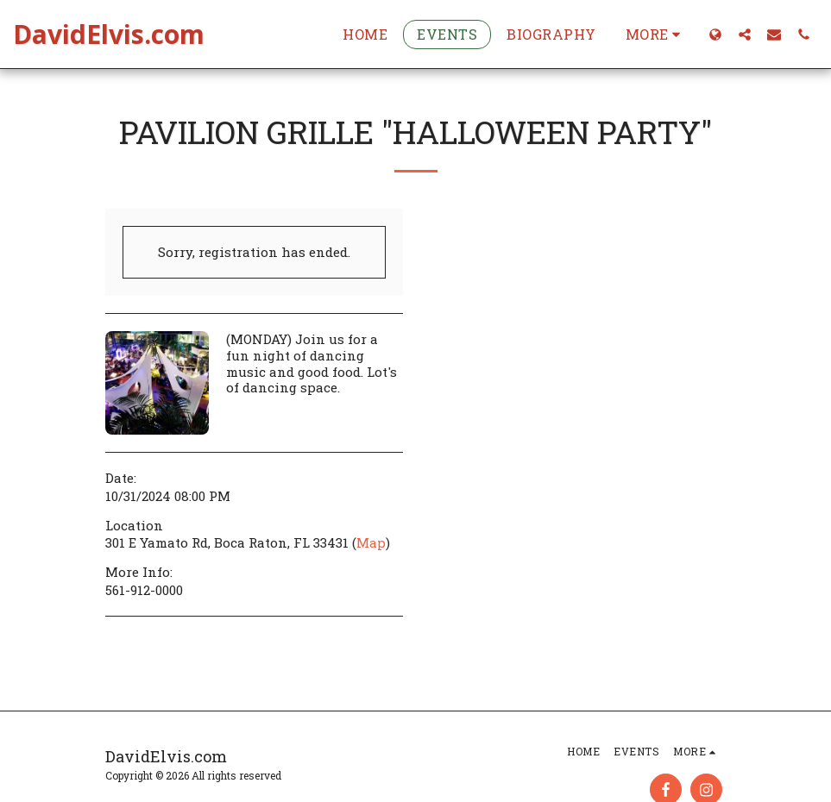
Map (371, 542)
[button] (745, 34)
